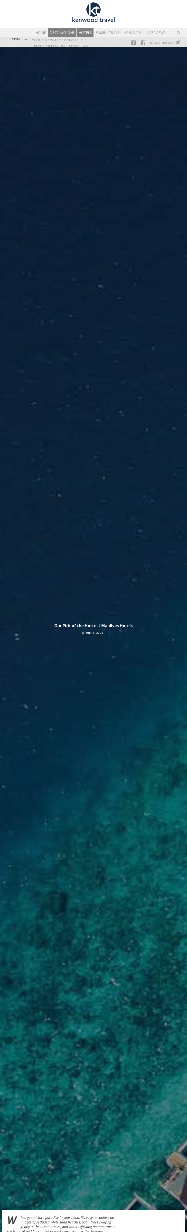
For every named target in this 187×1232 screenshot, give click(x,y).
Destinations (62, 32)
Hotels (85, 32)
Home (41, 32)
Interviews (156, 32)
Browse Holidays (165, 42)
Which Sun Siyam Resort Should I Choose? (62, 40)
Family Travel (108, 32)
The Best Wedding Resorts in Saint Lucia (61, 45)
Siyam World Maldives (54, 1171)
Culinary (133, 32)
